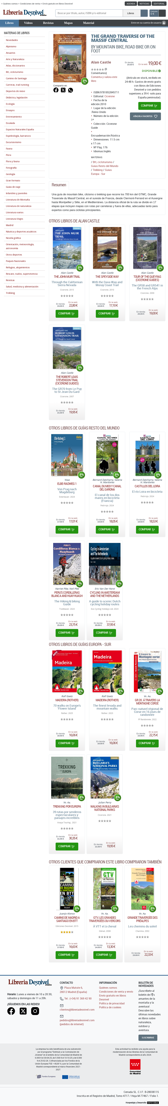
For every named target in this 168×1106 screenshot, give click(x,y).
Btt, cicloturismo (102, 162)
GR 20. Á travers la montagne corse (147, 701)
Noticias (144, 3)
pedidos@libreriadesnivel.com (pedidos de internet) (77, 1020)
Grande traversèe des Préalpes (142, 919)
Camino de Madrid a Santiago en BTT (67, 919)
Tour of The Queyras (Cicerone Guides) (147, 278)
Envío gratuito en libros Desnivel (57, 3)
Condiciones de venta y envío (116, 991)
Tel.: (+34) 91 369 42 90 (76, 998)
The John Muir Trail (67, 276)
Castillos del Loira (147, 486)
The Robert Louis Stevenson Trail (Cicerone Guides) (67, 380)
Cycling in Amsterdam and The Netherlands (105, 594)
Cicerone (110, 96)
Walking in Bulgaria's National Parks (104, 808)
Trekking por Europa (67, 806)
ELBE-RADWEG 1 (67, 483)
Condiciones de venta (30, 3)
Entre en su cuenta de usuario (148, 22)
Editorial (159, 3)
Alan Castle (101, 62)
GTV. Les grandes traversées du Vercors (104, 919)
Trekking (98, 170)
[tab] (59, 185)
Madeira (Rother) (66, 700)
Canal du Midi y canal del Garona (107, 487)
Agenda (131, 3)
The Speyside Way (107, 276)
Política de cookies (110, 1007)
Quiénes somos (10, 3)
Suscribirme (148, 1037)
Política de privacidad (112, 1003)
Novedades (12, 40)
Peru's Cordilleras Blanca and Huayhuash (67, 594)
